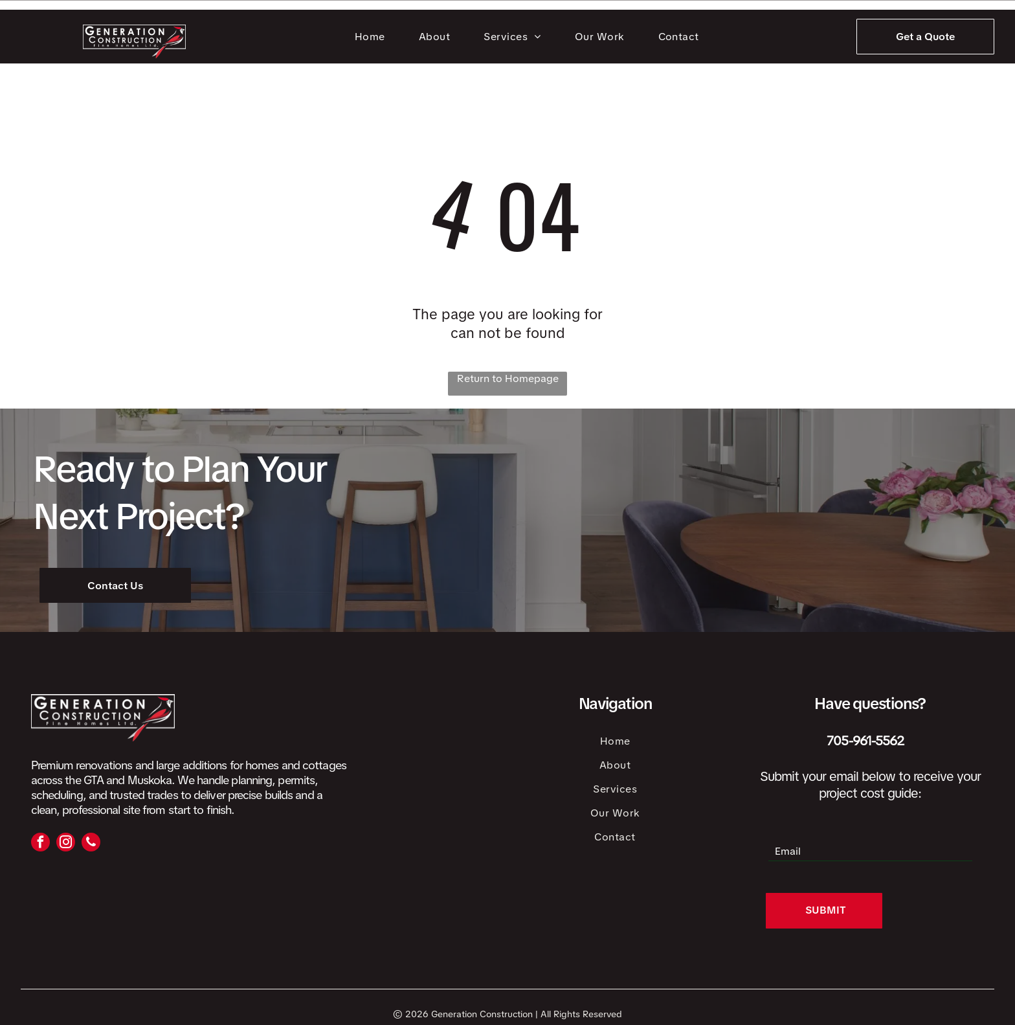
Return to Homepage (508, 378)
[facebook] (40, 844)
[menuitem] (372, 36)
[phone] (91, 844)
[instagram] (65, 844)
